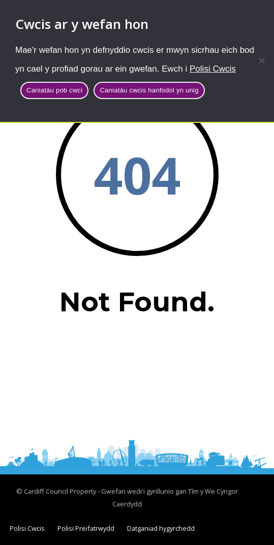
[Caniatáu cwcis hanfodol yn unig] (261, 60)
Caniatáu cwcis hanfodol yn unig (149, 90)
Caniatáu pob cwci (54, 90)
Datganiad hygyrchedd (161, 528)
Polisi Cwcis (213, 69)
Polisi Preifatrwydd (85, 528)
